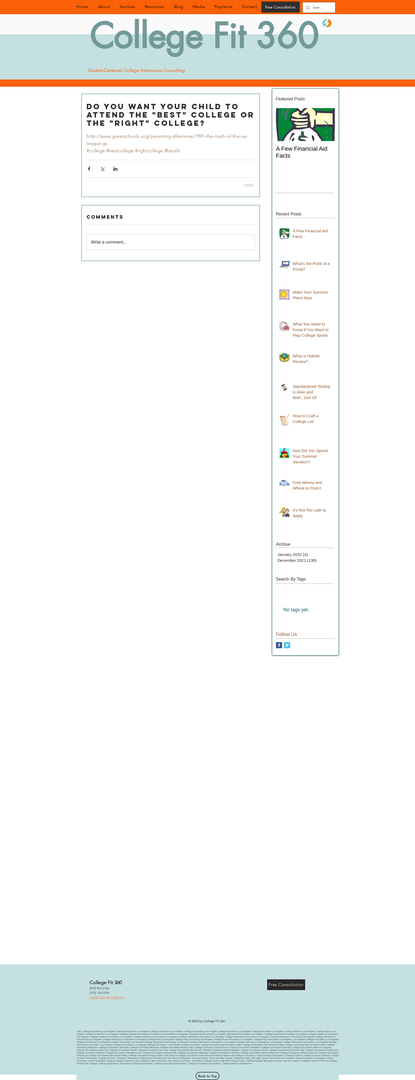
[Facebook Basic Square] (279, 645)
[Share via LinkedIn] (115, 168)
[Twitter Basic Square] (287, 645)
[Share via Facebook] (89, 168)
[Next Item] (326, 124)
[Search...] (318, 7)
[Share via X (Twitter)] (102, 168)
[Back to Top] (207, 1076)
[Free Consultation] (280, 7)
